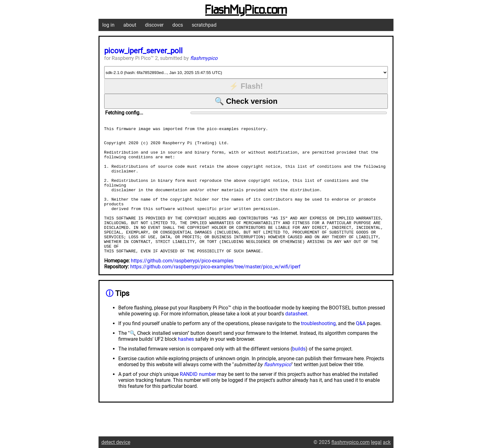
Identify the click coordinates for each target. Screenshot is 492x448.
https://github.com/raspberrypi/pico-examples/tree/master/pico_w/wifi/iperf (215, 292)
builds (299, 374)
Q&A (361, 349)
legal (376, 442)
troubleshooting (318, 349)
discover (154, 25)
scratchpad (204, 25)
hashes (186, 364)
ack (387, 442)
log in (108, 25)
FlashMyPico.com (246, 10)
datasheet (296, 339)
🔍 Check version (246, 101)
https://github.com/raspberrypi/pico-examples (182, 286)
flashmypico (203, 58)
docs (177, 25)
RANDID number (198, 400)
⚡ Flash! (246, 86)
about (129, 25)
